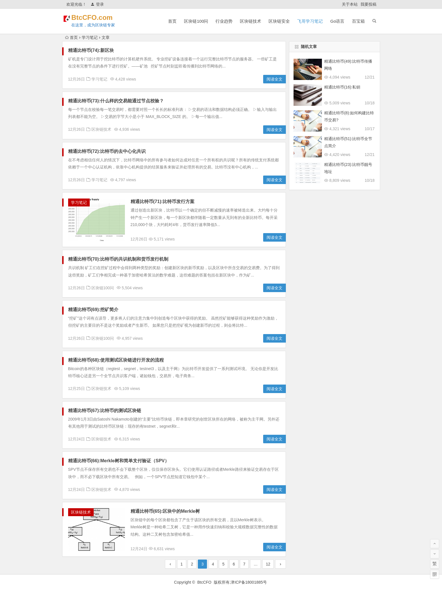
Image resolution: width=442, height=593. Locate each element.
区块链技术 (250, 21)
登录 (97, 4)
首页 (172, 21)
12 (268, 564)
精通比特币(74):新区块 (91, 50)
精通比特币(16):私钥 (342, 87)
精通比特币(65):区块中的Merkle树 (165, 511)
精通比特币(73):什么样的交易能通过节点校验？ (116, 100)
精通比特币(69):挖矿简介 (93, 309)
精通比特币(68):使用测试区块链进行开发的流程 (116, 360)
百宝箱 (358, 21)
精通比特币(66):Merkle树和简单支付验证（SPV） (118, 460)
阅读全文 (274, 79)
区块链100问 (196, 21)
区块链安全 (279, 21)
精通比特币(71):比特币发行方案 (163, 201)
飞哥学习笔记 (310, 21)
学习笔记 (90, 37)
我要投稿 (368, 4)
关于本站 (350, 4)
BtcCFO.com (99, 17)
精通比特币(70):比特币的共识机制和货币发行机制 (118, 259)
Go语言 (337, 21)
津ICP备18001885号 (249, 582)
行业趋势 (223, 21)
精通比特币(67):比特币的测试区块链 (104, 410)
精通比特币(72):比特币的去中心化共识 (107, 151)
